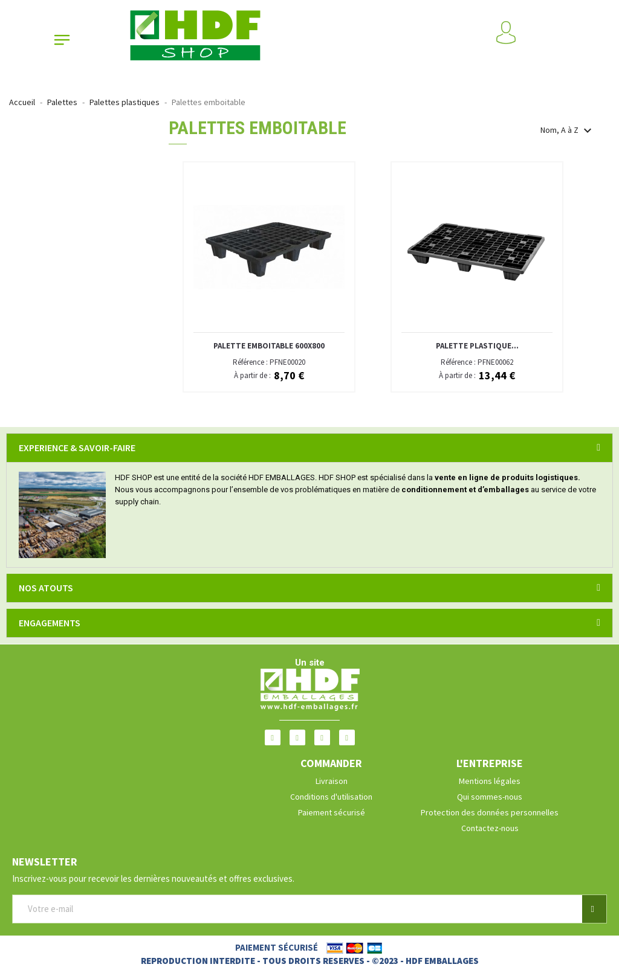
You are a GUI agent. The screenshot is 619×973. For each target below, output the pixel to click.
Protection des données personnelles (490, 812)
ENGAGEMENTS (49, 623)
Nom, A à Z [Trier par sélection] (567, 130)
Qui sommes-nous (489, 796)
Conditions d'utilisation (331, 796)
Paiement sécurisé (331, 812)
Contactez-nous (490, 828)
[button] (594, 909)
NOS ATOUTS (46, 588)
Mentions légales (489, 781)
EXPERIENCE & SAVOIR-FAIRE (77, 448)
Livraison (332, 781)
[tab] (309, 448)
